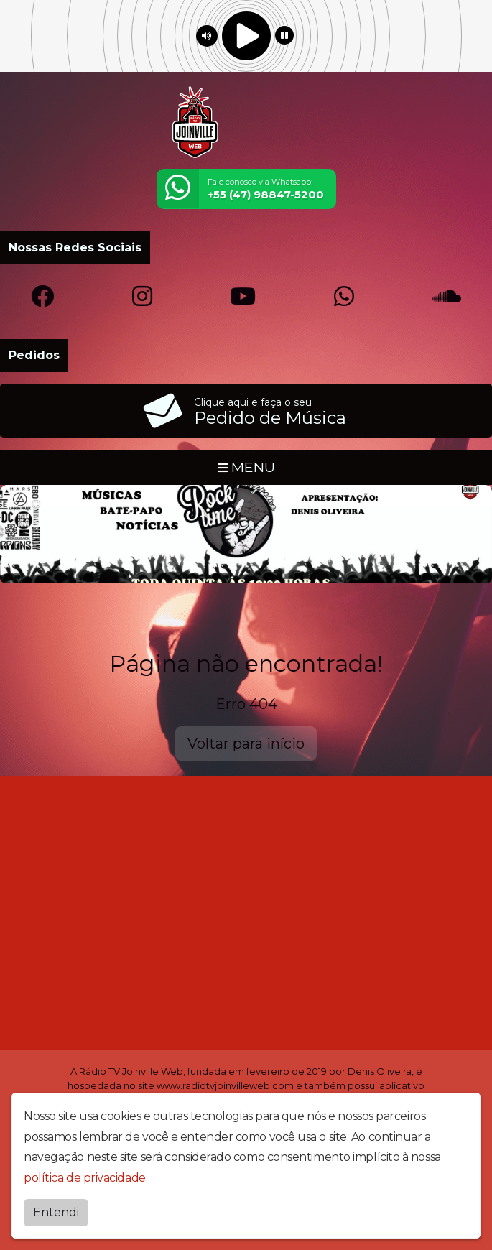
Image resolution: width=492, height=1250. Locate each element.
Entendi (56, 1212)
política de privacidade (85, 1178)
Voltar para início (246, 743)
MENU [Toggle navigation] (246, 467)
